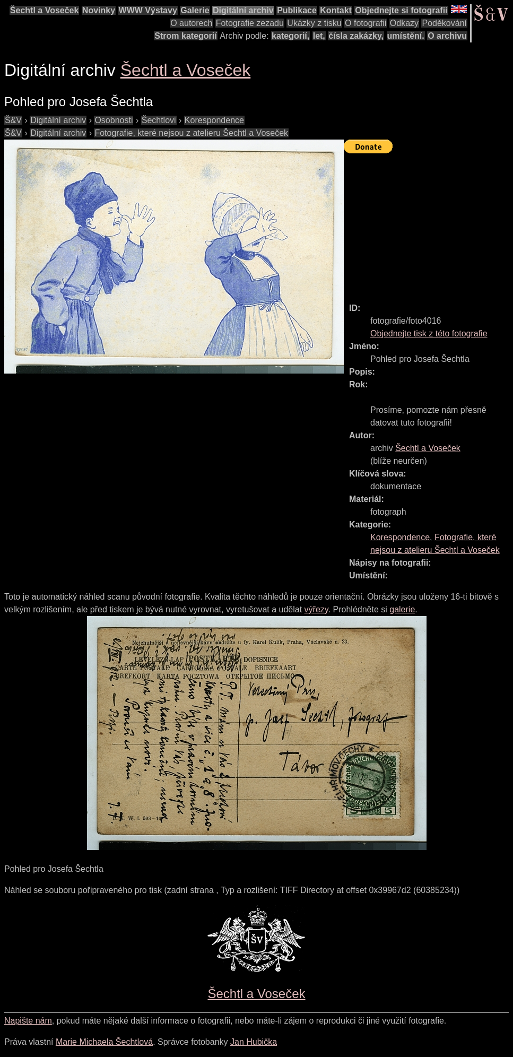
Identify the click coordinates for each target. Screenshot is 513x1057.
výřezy (316, 609)
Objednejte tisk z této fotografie (429, 333)
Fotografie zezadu (250, 23)
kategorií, (290, 35)
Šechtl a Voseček (44, 10)
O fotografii (365, 23)
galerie (402, 609)
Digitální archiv (243, 10)
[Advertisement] (428, 223)
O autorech (191, 23)
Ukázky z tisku (314, 23)
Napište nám (28, 1020)
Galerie (194, 10)
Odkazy (404, 23)
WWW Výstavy (148, 10)
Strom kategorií (185, 35)
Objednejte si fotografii (401, 10)
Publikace (297, 10)
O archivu (447, 35)
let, (319, 35)
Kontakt (336, 10)
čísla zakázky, (356, 35)
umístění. (405, 35)
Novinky (98, 10)
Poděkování (444, 23)
